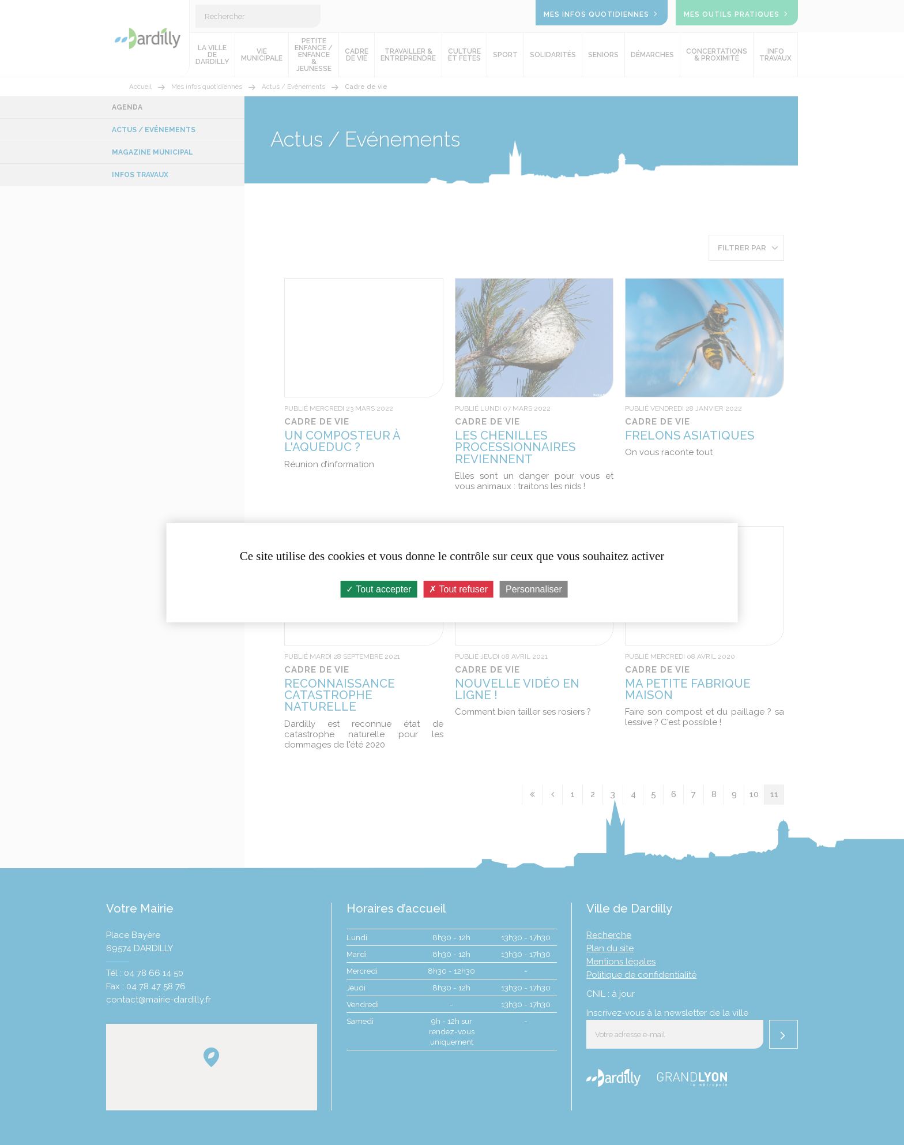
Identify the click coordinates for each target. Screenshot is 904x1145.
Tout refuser (458, 589)
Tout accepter (378, 589)
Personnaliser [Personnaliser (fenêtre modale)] (534, 589)
